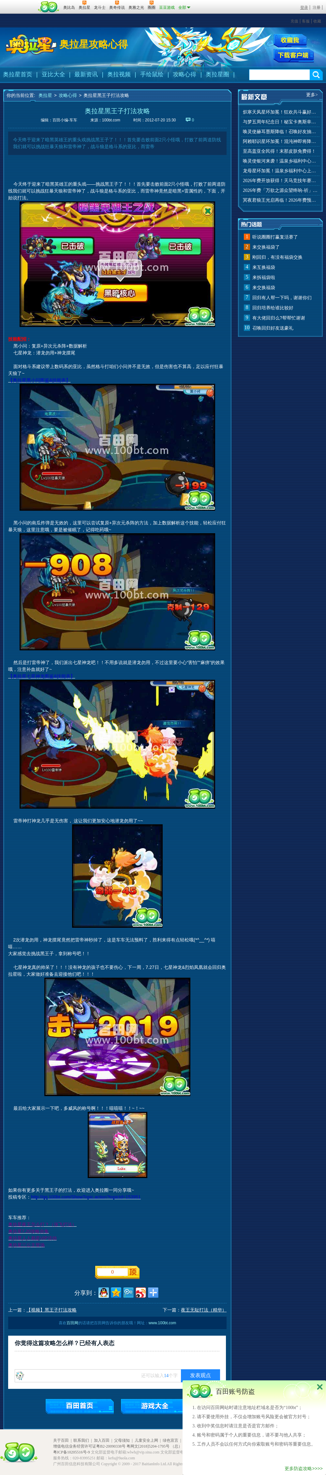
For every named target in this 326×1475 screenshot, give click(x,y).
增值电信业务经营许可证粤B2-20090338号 (89, 1446)
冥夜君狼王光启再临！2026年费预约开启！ (280, 200)
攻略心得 (184, 74)
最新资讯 (86, 74)
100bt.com (111, 120)
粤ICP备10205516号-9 (71, 1452)
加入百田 (102, 1440)
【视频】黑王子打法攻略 (51, 1309)
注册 (316, 7)
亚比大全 (53, 74)
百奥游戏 (19, 3)
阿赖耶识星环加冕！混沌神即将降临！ (280, 141)
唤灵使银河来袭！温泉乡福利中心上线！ (280, 161)
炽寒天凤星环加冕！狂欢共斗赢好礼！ (280, 112)
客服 (306, 21)
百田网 (48, 7)
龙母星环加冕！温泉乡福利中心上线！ (280, 170)
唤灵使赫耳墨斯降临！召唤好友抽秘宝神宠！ (280, 131)
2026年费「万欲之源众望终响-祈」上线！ (280, 190)
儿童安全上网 (146, 1440)
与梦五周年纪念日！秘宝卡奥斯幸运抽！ (280, 121)
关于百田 (61, 1440)
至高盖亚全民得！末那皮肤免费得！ (279, 151)
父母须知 (122, 1440)
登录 (304, 7)
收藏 (317, 21)
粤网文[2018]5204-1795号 (148, 1446)
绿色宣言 (170, 1440)
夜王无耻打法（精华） (204, 1309)
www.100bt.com (162, 1323)
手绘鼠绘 (152, 74)
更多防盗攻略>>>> (304, 1468)
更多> (312, 94)
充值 (294, 21)
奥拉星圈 (217, 74)
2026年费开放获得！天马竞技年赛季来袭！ (280, 180)
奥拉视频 (119, 74)
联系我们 (81, 1440)
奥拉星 (45, 95)
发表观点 (200, 1375)
